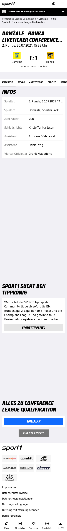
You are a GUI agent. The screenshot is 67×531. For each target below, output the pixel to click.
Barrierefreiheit (11, 515)
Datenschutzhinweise (15, 493)
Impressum (9, 487)
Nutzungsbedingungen (15, 504)
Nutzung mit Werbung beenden (20, 510)
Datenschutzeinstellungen (17, 498)
